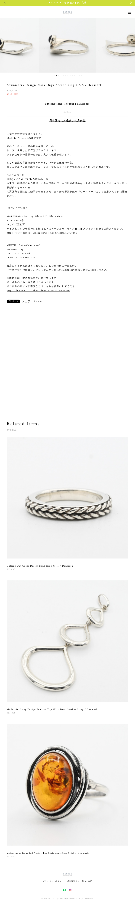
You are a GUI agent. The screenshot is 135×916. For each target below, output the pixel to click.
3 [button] (58, 75)
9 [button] (72, 75)
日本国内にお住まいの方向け (67, 120)
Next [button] (129, 44)
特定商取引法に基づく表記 (79, 881)
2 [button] (56, 75)
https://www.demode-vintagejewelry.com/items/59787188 (42, 232)
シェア (26, 301)
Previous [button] (5, 44)
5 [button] (63, 75)
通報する (38, 301)
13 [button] (81, 75)
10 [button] (74, 75)
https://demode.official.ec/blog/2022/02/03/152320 (38, 290)
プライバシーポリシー (53, 881)
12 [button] (79, 75)
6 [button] (65, 75)
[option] (67, 44)
